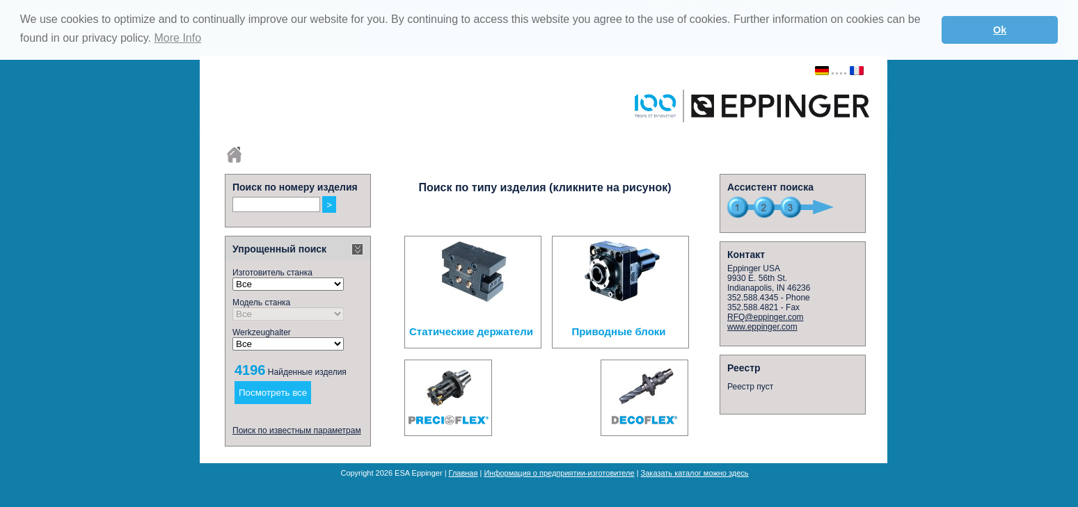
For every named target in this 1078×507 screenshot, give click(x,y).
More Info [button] (177, 38)
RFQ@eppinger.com (765, 317)
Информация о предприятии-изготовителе (559, 473)
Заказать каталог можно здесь (695, 473)
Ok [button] (999, 29)
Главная (463, 473)
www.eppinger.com (762, 327)
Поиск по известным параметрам (296, 430)
